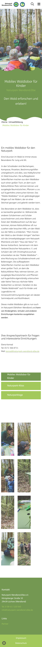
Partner (5, 624)
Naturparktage (15, 395)
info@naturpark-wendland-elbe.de (17, 610)
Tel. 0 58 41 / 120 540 (11, 607)
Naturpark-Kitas (15, 386)
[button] (39, 4)
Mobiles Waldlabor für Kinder (18, 376)
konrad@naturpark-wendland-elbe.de (22, 351)
